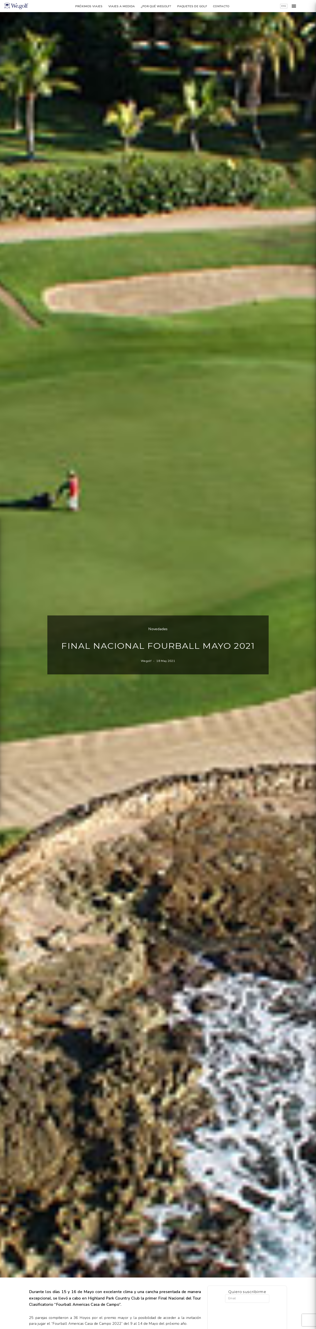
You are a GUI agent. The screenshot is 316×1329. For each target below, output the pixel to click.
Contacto (227, 6)
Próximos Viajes (94, 6)
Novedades (157, 629)
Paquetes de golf (198, 6)
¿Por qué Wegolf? (162, 6)
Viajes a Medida (127, 6)
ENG (295, 6)
